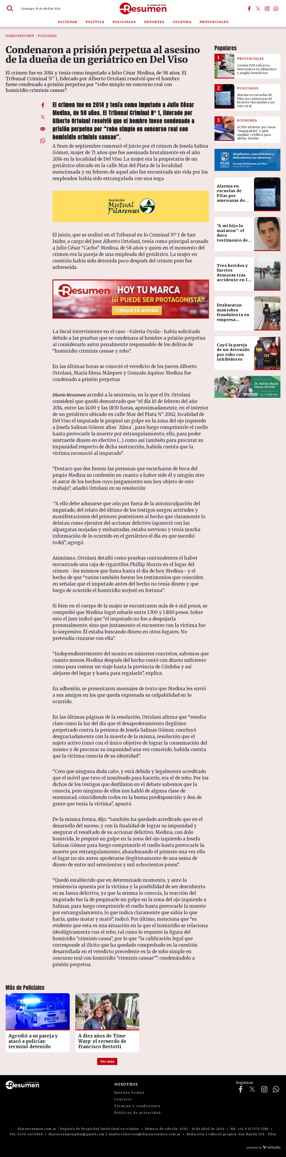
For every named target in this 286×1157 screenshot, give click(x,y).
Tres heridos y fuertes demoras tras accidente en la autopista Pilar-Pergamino (234, 277)
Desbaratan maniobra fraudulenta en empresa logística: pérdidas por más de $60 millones (233, 322)
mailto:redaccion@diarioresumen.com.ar (145, 1134)
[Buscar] (10, 8)
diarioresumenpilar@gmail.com (76, 1134)
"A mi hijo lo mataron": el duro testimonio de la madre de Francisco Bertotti (232, 240)
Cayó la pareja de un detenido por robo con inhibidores (233, 352)
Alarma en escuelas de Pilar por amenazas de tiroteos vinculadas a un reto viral (234, 200)
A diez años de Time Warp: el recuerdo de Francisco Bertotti (102, 1041)
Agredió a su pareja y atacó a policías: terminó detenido (33, 1041)
